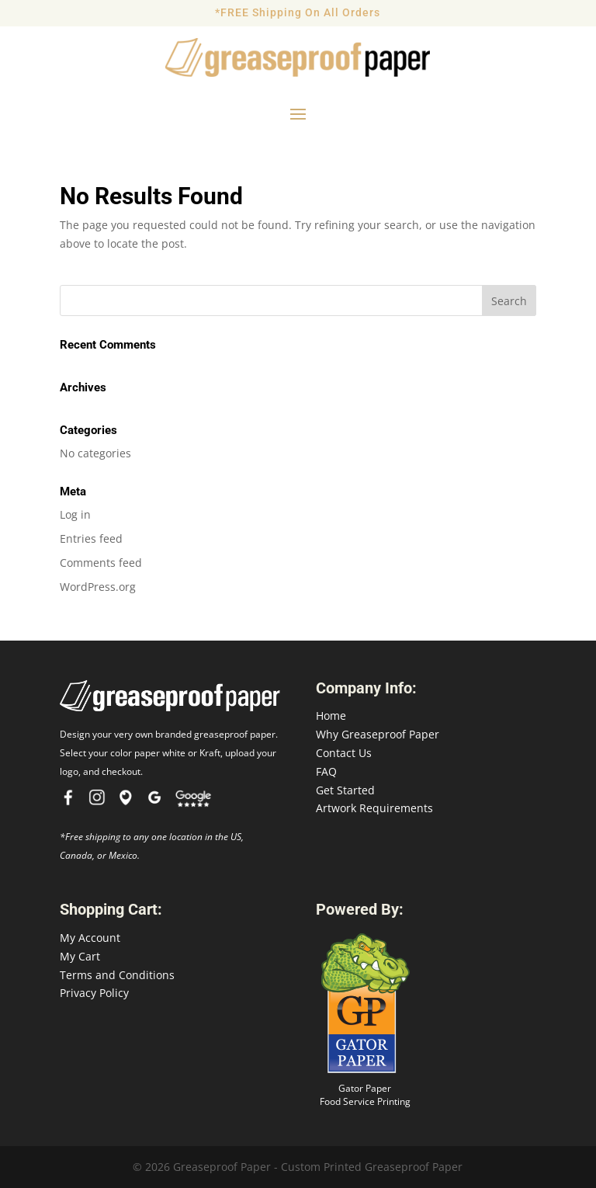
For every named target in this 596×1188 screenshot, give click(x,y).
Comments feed (101, 562)
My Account (90, 937)
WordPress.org (98, 586)
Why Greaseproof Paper (377, 734)
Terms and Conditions (117, 974)
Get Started (345, 790)
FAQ (326, 771)
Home (331, 715)
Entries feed (91, 538)
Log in (75, 514)
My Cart (80, 956)
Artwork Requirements (374, 808)
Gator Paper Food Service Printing (365, 1095)
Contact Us (344, 752)
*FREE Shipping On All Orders (297, 12)
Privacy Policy (94, 992)
